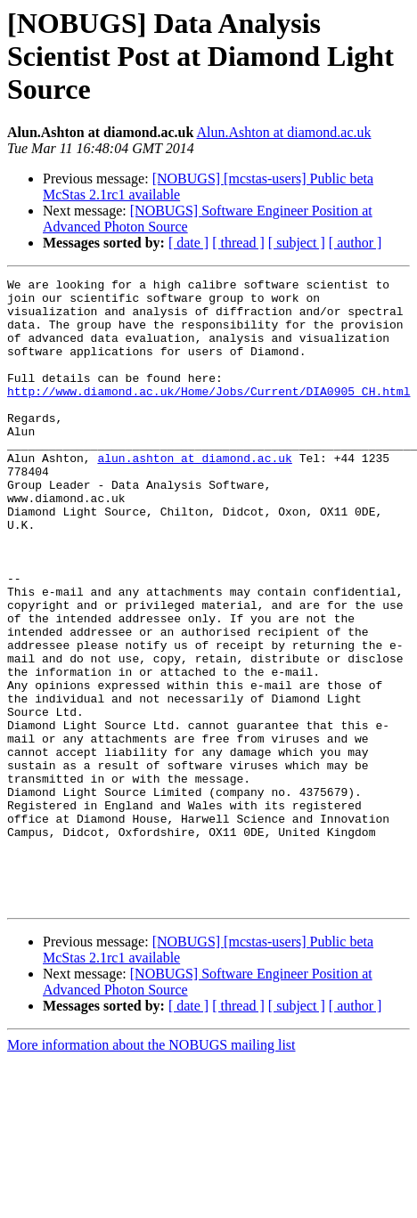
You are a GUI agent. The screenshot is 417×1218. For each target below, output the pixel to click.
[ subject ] (296, 242)
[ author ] (355, 242)
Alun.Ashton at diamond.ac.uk (284, 132)
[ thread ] (238, 242)
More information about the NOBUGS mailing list (151, 1170)
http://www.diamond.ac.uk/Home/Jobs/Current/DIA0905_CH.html (208, 415)
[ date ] (188, 242)
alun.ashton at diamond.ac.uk (194, 495)
